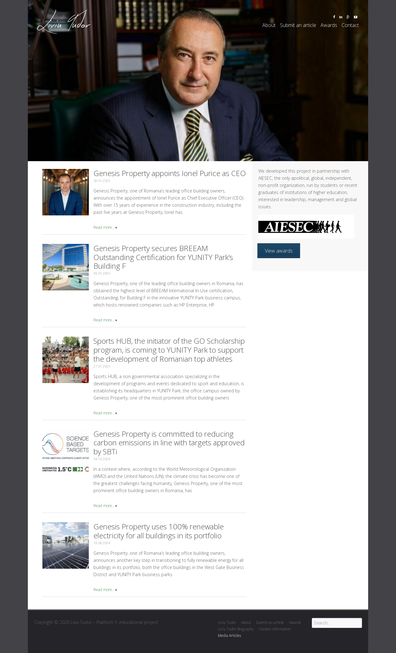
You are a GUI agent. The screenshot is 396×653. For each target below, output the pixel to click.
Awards (329, 25)
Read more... (104, 227)
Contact (350, 25)
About (269, 25)
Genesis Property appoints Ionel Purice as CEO (169, 173)
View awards (279, 250)
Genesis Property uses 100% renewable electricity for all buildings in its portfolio (158, 530)
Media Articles (229, 635)
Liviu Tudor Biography (236, 629)
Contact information (275, 629)
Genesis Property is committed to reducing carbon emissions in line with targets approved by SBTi (169, 443)
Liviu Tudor (227, 622)
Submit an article (298, 25)
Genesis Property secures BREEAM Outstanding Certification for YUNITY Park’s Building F (163, 257)
